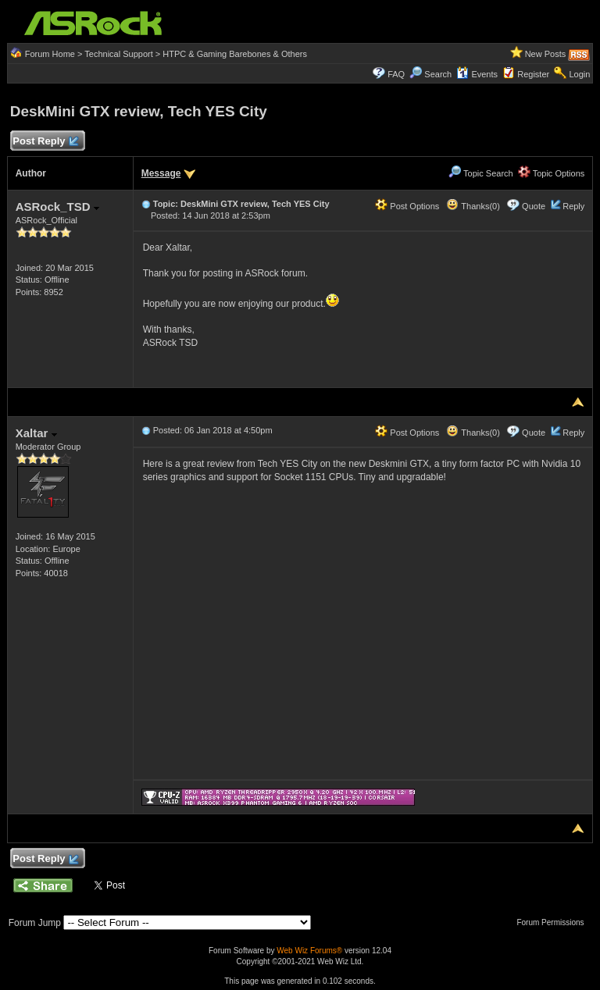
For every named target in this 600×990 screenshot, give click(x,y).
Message (161, 173)
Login (579, 74)
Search (438, 74)
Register (533, 74)
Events (477, 74)
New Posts (545, 54)
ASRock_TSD (57, 206)
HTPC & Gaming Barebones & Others (234, 54)
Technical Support (118, 54)
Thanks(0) (472, 206)
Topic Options (551, 173)
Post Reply (45, 141)
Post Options (407, 206)
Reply (573, 206)
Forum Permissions (553, 922)
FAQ (396, 74)
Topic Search (480, 173)
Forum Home (50, 54)
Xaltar (36, 433)
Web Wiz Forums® (309, 950)
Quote (533, 206)
